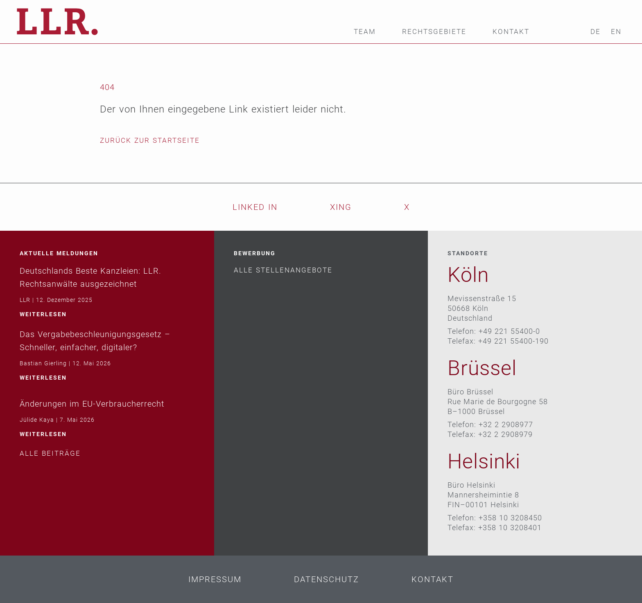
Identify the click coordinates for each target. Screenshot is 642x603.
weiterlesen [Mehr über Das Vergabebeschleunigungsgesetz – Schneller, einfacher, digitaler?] (43, 377)
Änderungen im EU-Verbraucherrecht (92, 404)
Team (365, 31)
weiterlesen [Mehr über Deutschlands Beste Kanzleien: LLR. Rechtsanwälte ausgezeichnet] (43, 314)
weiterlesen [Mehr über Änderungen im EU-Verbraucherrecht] (43, 434)
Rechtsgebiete (434, 31)
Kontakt (511, 31)
